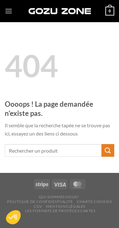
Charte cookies (94, 201)
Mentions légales (65, 206)
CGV (38, 206)
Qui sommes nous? (59, 196)
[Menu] (8, 11)
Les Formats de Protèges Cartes (60, 210)
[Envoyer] (108, 150)
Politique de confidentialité (40, 201)
